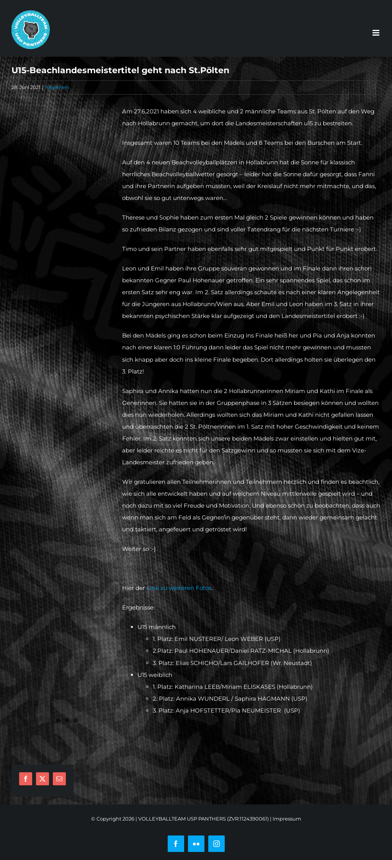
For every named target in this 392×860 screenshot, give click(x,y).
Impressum (287, 819)
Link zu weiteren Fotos (179, 587)
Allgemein (57, 87)
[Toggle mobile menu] (376, 33)
